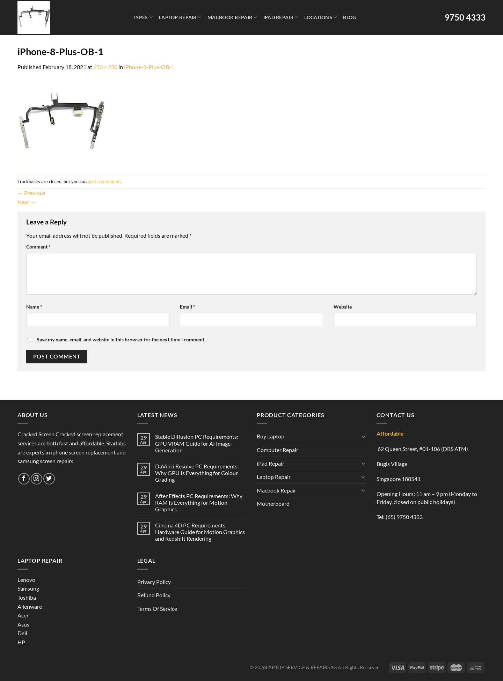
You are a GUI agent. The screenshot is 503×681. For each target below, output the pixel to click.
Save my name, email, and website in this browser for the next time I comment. (121, 339)
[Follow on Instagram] (36, 478)
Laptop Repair (180, 17)
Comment (38, 247)
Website (343, 307)
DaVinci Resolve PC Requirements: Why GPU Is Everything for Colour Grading (197, 473)
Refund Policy (153, 595)
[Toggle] (363, 436)
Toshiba (26, 597)
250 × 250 (105, 67)
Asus (23, 624)
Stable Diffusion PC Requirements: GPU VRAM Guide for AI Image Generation (196, 443)
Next (26, 202)
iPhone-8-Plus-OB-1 (149, 67)
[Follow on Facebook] (24, 478)
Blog (349, 17)
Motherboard (273, 503)
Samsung (28, 588)
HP (21, 642)
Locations (320, 17)
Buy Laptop (270, 436)
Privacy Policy (154, 581)
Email (187, 307)
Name (34, 307)
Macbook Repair (232, 17)
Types (143, 17)
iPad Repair (280, 17)
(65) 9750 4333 (404, 516)
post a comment (104, 181)
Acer (23, 615)
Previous (31, 193)
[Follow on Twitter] (49, 478)
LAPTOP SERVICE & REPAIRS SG (301, 667)
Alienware (29, 606)
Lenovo (26, 579)
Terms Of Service (157, 608)
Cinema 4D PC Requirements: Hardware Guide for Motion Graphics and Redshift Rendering (200, 532)
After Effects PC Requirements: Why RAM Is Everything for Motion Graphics (198, 502)
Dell (22, 633)
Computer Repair (277, 449)
